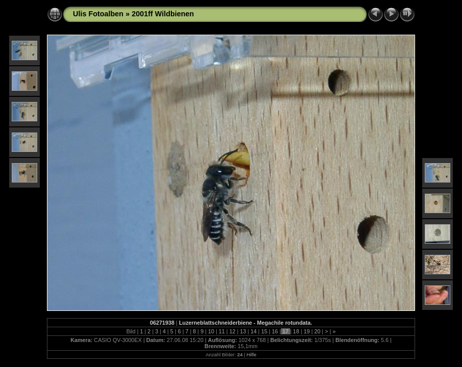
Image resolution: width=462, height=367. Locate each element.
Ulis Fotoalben (98, 14)
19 (306, 331)
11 (221, 331)
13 (242, 331)
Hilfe (251, 354)
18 (296, 331)
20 (317, 331)
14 (253, 331)
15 (264, 331)
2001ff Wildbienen (163, 14)
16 (274, 331)
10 (211, 331)
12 (232, 331)
